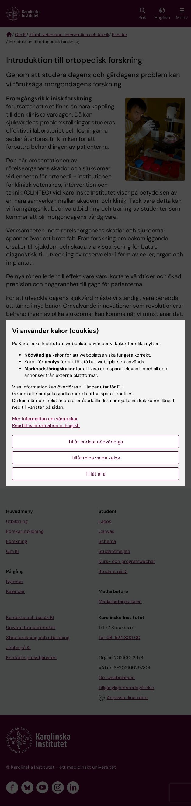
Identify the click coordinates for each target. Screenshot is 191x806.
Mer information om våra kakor (45, 419)
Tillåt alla (95, 474)
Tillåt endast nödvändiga (95, 442)
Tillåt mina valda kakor (95, 458)
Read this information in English (46, 425)
